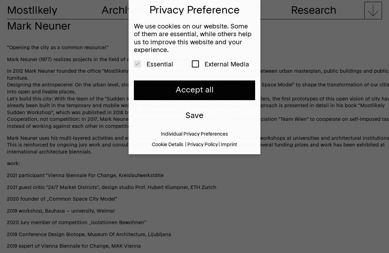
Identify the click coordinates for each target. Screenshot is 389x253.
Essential (153, 64)
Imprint (229, 145)
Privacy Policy (202, 145)
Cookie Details (167, 145)
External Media (220, 64)
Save (194, 116)
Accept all (195, 90)
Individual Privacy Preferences (194, 134)
